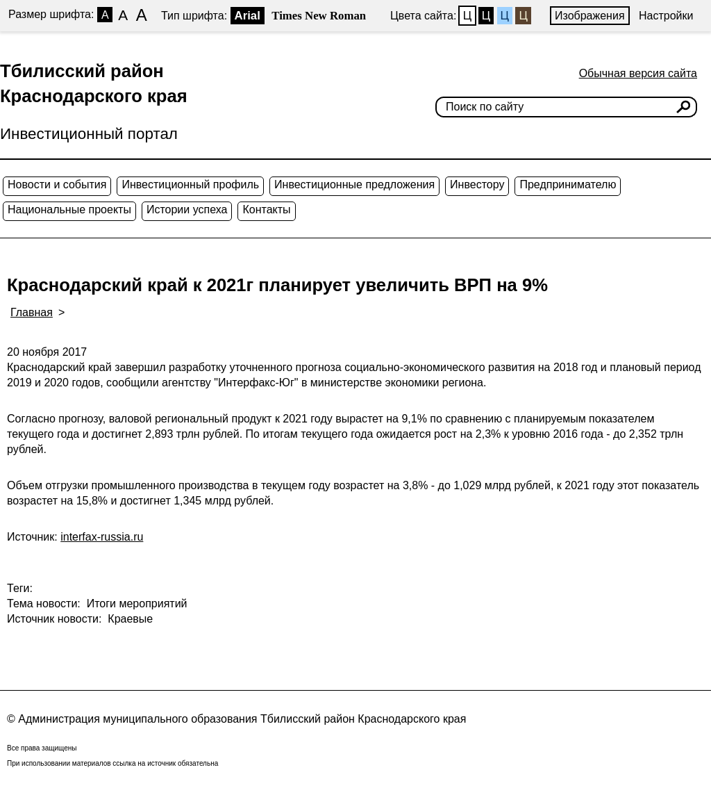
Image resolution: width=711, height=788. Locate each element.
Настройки (666, 16)
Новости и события (57, 184)
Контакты (266, 209)
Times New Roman (318, 15)
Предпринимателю (567, 184)
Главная (31, 312)
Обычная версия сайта (638, 73)
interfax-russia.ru (101, 537)
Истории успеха (187, 209)
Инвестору (477, 184)
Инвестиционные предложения (354, 184)
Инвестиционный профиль (190, 184)
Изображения (590, 16)
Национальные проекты (69, 209)
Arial (247, 15)
